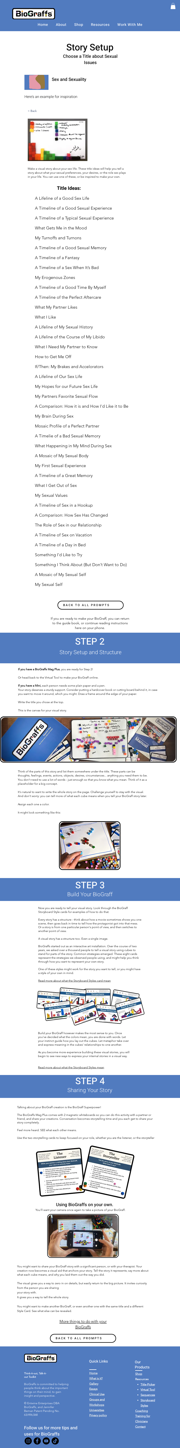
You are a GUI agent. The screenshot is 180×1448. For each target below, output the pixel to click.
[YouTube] (46, 1441)
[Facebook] (37, 1441)
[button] (173, 6)
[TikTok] (55, 1441)
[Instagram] (28, 1441)
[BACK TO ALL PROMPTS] (90, 605)
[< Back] (40, 111)
